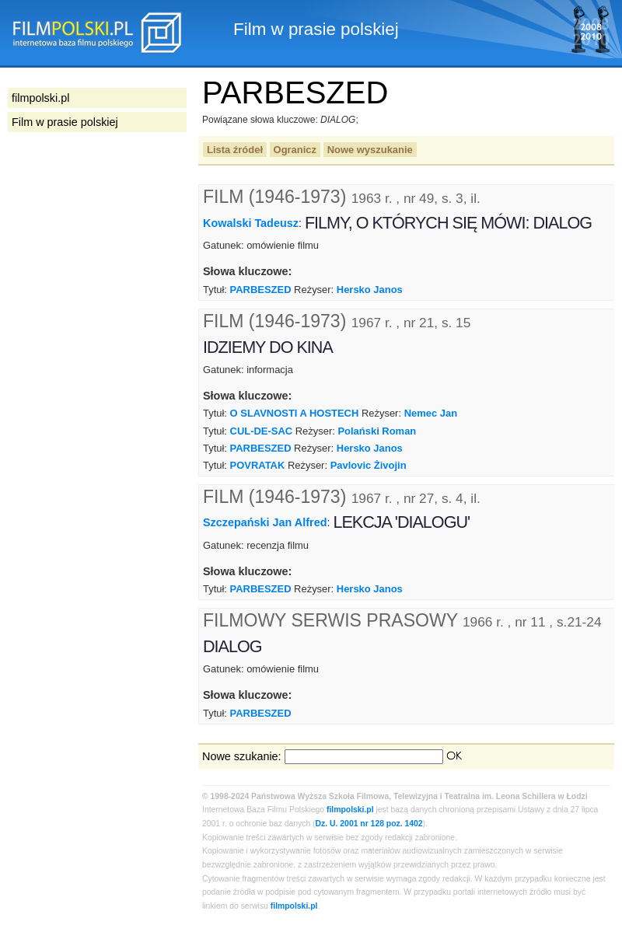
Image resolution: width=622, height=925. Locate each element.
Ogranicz (295, 149)
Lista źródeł (235, 149)
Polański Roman (376, 431)
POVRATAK (257, 465)
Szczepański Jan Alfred (265, 522)
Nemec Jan (430, 413)
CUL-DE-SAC (261, 431)
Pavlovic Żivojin (368, 465)
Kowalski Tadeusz (251, 223)
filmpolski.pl (350, 809)
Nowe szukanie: (241, 756)
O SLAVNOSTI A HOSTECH (294, 413)
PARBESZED (261, 289)
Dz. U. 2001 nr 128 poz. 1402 (369, 823)
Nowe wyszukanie (370, 149)
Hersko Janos (370, 289)
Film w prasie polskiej (65, 122)
